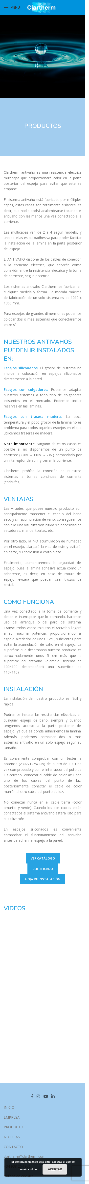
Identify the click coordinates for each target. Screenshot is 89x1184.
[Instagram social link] (38, 1096)
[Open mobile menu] (11, 7)
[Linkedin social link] (52, 1096)
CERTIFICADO (42, 868)
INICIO (9, 1107)
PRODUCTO (13, 1127)
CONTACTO (13, 1146)
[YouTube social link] (45, 1096)
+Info (33, 1169)
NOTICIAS (12, 1136)
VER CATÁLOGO (43, 858)
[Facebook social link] (32, 1096)
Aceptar (55, 1169)
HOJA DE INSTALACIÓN (42, 879)
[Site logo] (42, 7)
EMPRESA (12, 1117)
